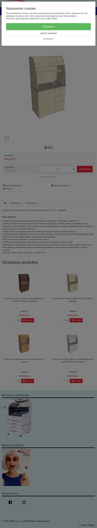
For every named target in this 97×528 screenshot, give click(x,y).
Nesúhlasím (48, 39)
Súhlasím (48, 26)
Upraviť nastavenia (48, 33)
